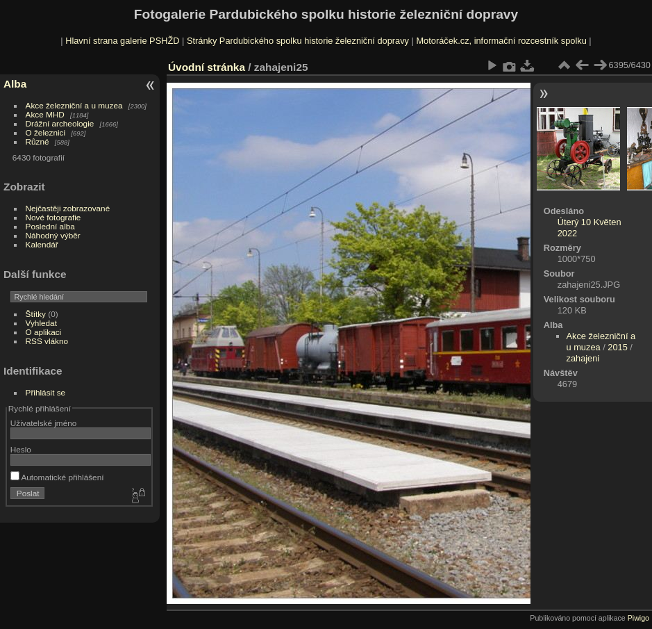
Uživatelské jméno (43, 422)
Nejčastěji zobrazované (68, 208)
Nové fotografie (53, 217)
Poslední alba (50, 226)
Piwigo (638, 618)
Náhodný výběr (53, 235)
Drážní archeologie (60, 123)
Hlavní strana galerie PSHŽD (122, 40)
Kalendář (42, 244)
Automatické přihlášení (57, 477)
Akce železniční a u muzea (74, 105)
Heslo (20, 449)
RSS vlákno (47, 340)
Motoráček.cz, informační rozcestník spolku (501, 40)
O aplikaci (44, 331)
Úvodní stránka (206, 67)
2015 (617, 347)
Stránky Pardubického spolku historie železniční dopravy (298, 40)
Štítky (36, 313)
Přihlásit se (46, 392)
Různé (37, 141)
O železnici (46, 132)
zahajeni (583, 358)
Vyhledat (41, 322)
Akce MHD (45, 114)
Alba (14, 84)
